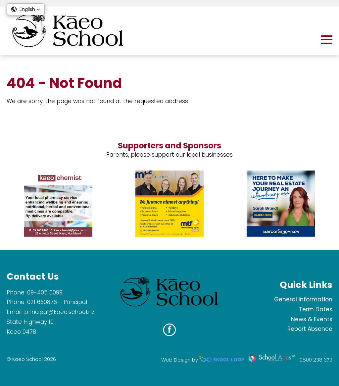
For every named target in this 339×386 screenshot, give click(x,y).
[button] (25, 9)
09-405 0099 (45, 292)
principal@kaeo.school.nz (59, 312)
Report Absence (309, 329)
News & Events (311, 319)
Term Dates (315, 309)
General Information (303, 299)
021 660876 (42, 302)
